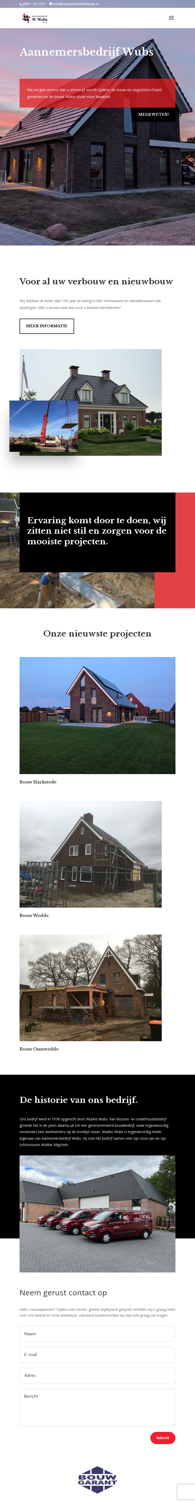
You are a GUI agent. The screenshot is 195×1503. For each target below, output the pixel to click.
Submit (162, 1437)
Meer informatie (47, 326)
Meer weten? (153, 114)
